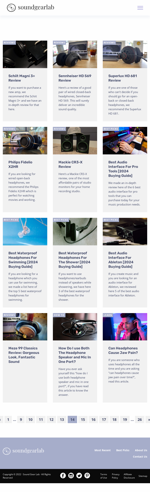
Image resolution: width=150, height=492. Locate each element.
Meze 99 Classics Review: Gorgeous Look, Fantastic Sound (23, 356)
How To (59, 315)
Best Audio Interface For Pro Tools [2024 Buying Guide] (123, 169)
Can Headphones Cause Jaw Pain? (123, 351)
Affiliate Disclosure (129, 476)
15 (83, 420)
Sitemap (143, 476)
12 (51, 420)
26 (140, 420)
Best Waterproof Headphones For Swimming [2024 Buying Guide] (23, 260)
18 (114, 420)
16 (93, 420)
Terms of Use (103, 476)
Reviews (9, 43)
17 (104, 420)
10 (30, 420)
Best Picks (111, 129)
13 (62, 420)
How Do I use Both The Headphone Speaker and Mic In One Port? (74, 356)
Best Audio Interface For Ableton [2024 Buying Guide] (121, 260)
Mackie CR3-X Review (70, 165)
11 (41, 420)
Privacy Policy (115, 476)
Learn (108, 315)
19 (125, 420)
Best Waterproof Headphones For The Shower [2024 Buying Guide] (74, 260)
